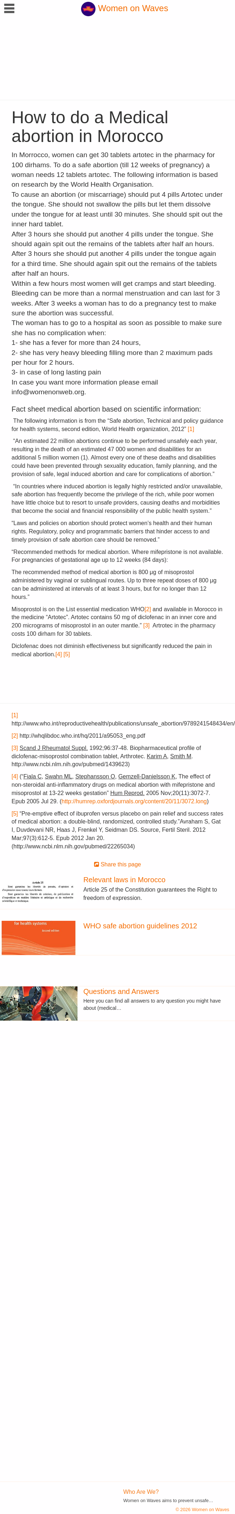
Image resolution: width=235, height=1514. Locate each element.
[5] (66, 654)
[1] (191, 429)
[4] (59, 654)
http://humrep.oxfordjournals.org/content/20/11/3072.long (134, 801)
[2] (148, 609)
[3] (146, 625)
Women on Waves (124, 8)
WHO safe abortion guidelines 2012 (140, 926)
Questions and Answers (121, 991)
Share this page (117, 864)
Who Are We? (141, 1492)
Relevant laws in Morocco (124, 880)
